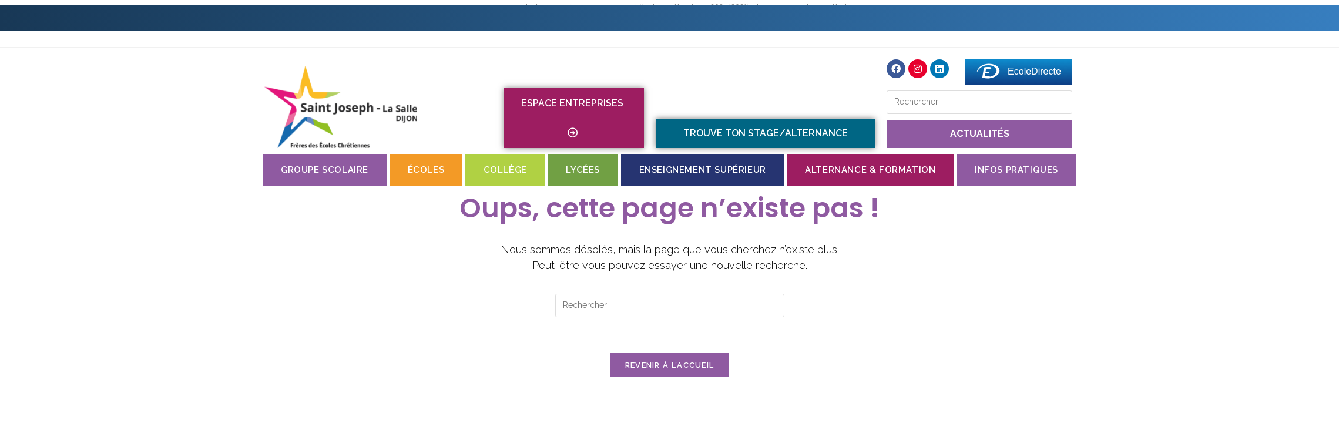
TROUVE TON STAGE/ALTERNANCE (765, 133)
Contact (596, 17)
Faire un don (1180, 17)
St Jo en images (864, 17)
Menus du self (758, 17)
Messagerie (1087, 17)
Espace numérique (981, 17)
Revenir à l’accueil (669, 365)
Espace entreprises (574, 117)
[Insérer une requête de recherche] (979, 102)
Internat (671, 17)
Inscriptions (515, 17)
